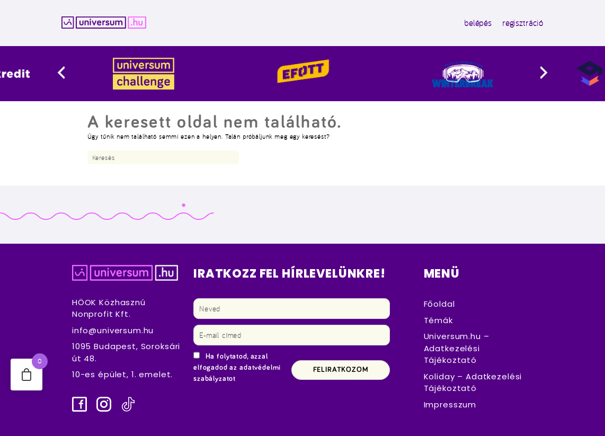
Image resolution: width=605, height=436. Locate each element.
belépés (478, 22)
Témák (438, 320)
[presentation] (74, 73)
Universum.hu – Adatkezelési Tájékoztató (457, 348)
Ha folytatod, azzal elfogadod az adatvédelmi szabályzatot (237, 367)
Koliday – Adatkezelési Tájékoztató (473, 382)
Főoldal (439, 303)
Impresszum (450, 404)
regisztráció (523, 22)
